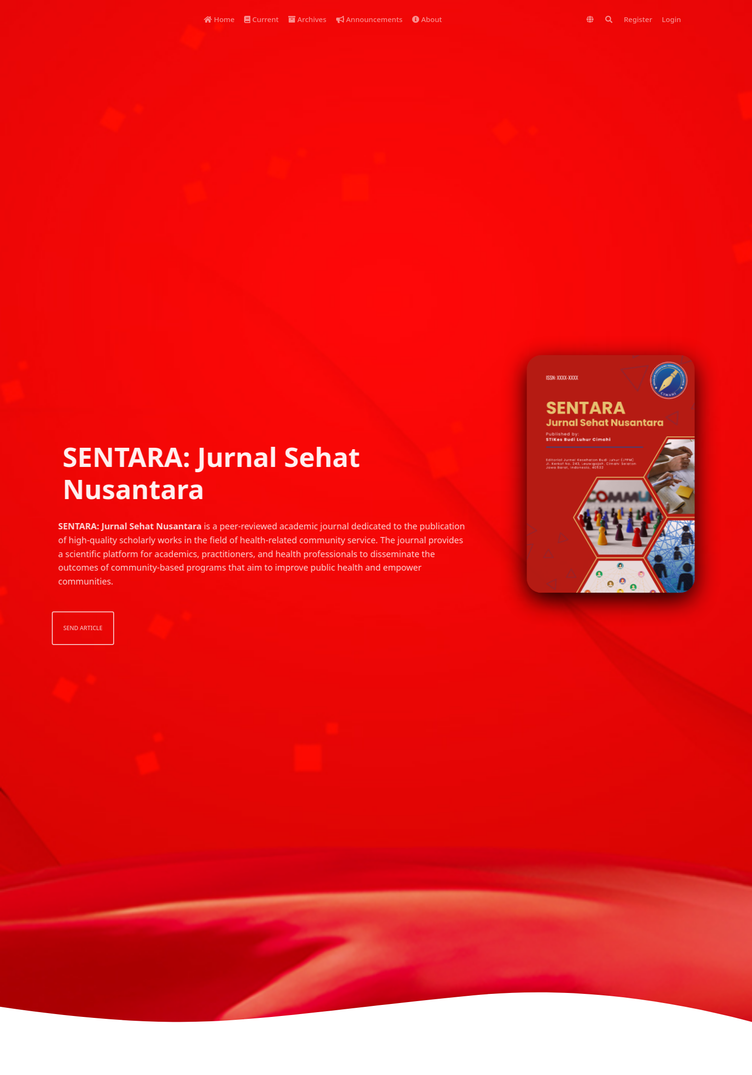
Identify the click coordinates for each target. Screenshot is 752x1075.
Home (219, 19)
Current (261, 19)
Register (638, 19)
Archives (307, 19)
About (427, 19)
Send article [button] (69, 628)
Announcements (369, 19)
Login (671, 19)
